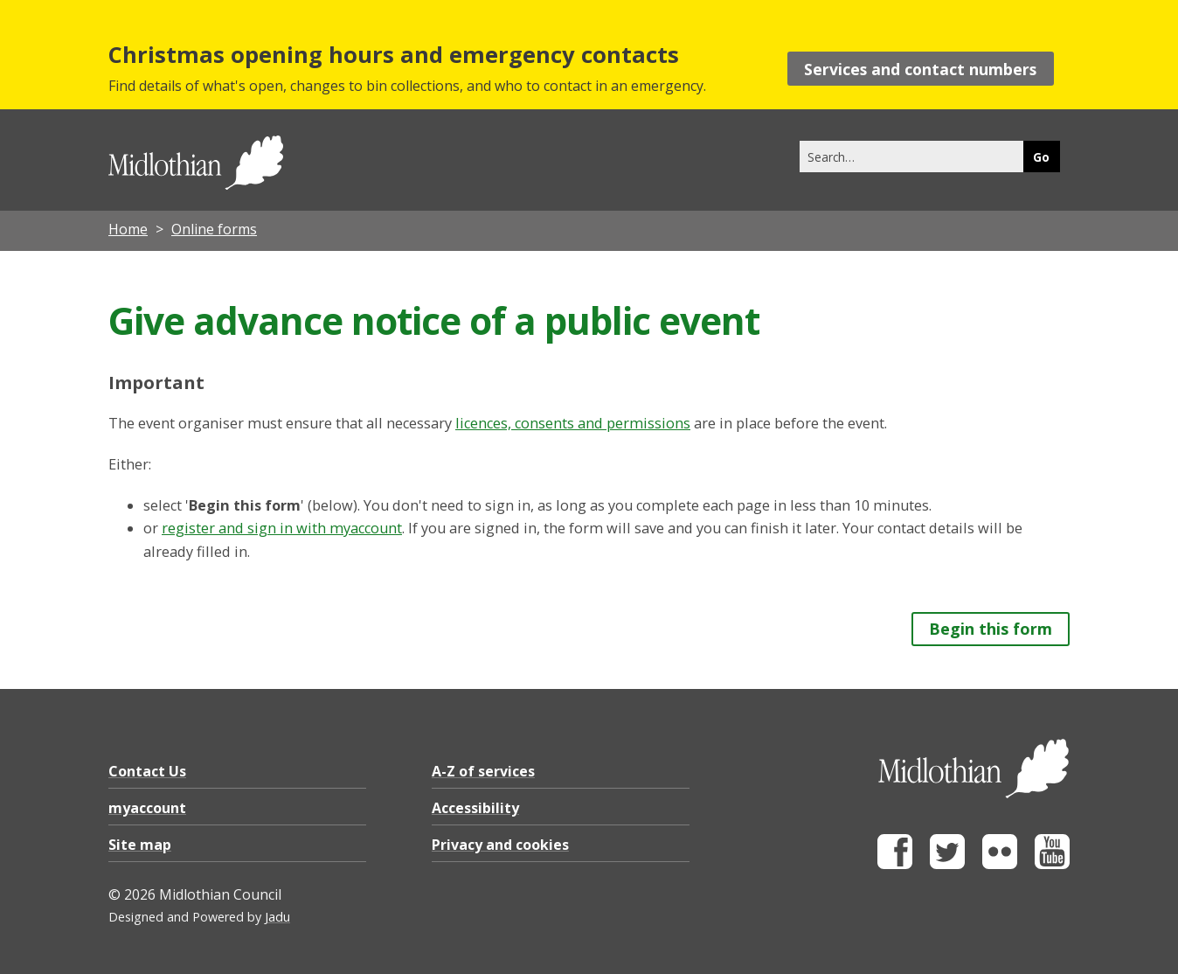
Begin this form (990, 628)
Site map (139, 844)
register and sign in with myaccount (282, 528)
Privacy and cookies (500, 844)
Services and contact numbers (920, 69)
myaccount (147, 807)
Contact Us (147, 771)
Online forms (214, 229)
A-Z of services (483, 771)
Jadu (277, 916)
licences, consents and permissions (572, 423)
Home (128, 229)
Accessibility (475, 807)
